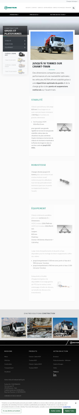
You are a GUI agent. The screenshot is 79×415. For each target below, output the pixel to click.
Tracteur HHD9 (33, 368)
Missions (14, 15)
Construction (11, 28)
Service (40, 7)
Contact (34, 7)
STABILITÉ (15, 40)
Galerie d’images (58, 364)
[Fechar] (75, 404)
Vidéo (55, 368)
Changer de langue (71, 1)
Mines (6, 356)
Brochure (56, 356)
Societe (28, 7)
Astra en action (57, 15)
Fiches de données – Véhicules (62, 360)
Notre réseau (48, 7)
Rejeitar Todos (69, 412)
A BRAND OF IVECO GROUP (12, 396)
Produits (34, 15)
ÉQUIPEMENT (15, 47)
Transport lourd (8, 368)
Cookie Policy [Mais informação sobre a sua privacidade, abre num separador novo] (67, 408)
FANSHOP (68, 7)
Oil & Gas (7, 360)
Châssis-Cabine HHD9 (35, 364)
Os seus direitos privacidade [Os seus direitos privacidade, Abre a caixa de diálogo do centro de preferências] (11, 412)
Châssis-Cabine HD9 (10, 54)
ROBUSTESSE (15, 44)
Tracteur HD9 (33, 360)
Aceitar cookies (55, 412)
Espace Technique (59, 7)
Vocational (7, 372)
